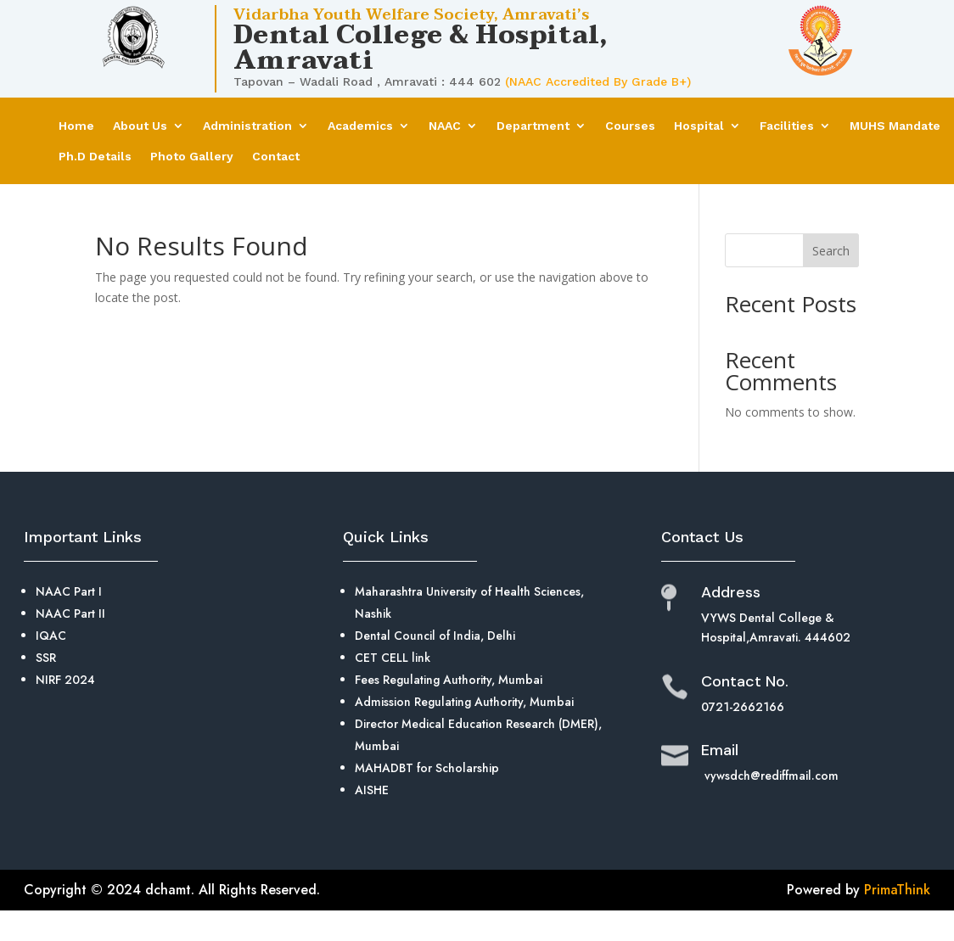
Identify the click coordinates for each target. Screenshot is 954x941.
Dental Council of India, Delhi (435, 635)
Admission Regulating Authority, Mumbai (464, 701)
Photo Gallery (191, 156)
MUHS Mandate (895, 125)
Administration (247, 125)
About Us (140, 125)
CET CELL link (392, 657)
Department (533, 125)
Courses (630, 125)
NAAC (445, 125)
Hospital (699, 125)
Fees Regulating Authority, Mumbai (448, 679)
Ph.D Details (95, 156)
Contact (276, 156)
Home (76, 125)
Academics (360, 125)
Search (831, 251)
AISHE (372, 789)
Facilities (787, 125)
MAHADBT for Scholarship (427, 767)
